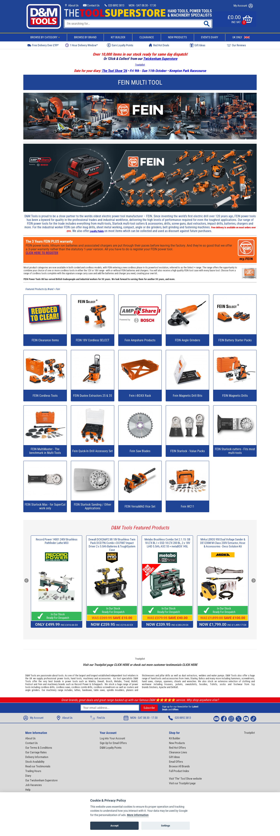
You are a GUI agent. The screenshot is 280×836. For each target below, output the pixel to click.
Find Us (97, 718)
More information (138, 815)
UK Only (241, 37)
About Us (71, 5)
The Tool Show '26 (114, 71)
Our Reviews (236, 45)
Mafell (134, 681)
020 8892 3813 (114, 5)
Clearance (146, 37)
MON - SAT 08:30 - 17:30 (142, 5)
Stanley (193, 678)
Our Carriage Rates (36, 752)
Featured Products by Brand (39, 289)
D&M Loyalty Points (111, 747)
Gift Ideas (197, 45)
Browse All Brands (179, 766)
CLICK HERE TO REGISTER (42, 253)
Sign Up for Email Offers (113, 743)
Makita (92, 681)
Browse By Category (45, 37)
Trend (126, 681)
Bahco (202, 678)
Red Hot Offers (177, 747)
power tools (63, 678)
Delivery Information (36, 757)
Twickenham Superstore (160, 59)
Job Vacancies (33, 785)
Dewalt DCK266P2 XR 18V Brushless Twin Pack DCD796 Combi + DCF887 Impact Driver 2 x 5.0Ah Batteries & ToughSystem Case (111, 545)
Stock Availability (34, 761)
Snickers (153, 687)
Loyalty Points (97, 231)
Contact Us (91, 5)
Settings (165, 825)
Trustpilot (140, 64)
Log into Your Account (112, 738)
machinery (88, 678)
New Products (177, 37)
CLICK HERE (121, 665)
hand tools (76, 678)
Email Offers (176, 761)
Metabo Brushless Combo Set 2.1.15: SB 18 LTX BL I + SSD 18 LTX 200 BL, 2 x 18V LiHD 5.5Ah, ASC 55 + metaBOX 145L (167, 543)
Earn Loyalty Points (120, 45)
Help (27, 789)
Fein (58, 289)
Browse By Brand (85, 37)
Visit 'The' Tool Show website (185, 778)
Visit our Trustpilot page (182, 783)
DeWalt (174, 687)
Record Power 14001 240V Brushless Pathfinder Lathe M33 (56, 541)
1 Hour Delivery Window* (81, 45)
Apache (162, 687)
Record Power (81, 684)
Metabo (118, 681)
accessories (105, 678)
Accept (114, 825)
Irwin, (187, 678)
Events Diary (209, 37)
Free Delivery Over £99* (43, 45)
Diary (28, 775)
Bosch (109, 681)
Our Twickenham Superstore (41, 780)
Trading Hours (33, 771)
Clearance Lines (178, 752)
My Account (243, 6)
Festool (29, 684)
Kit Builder (118, 37)
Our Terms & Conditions (38, 747)
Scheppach (97, 684)
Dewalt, (101, 681)
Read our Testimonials (37, 766)
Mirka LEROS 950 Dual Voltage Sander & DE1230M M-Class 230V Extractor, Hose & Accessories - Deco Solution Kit (222, 543)
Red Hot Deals (159, 45)
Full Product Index (179, 771)
